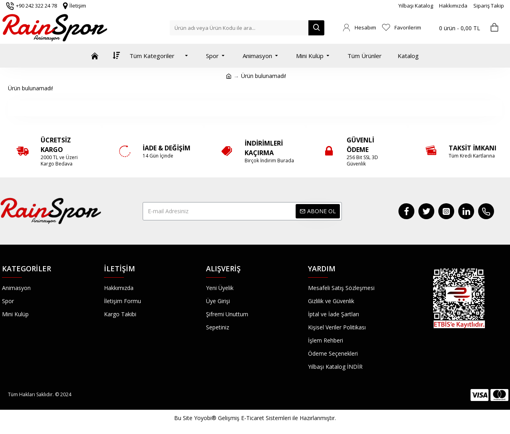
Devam (255, 108)
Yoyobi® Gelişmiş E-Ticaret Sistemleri (242, 418)
